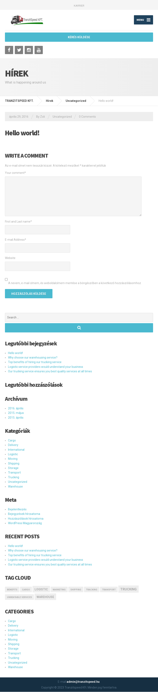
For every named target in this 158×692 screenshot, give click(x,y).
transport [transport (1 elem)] (109, 589)
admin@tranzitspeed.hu (83, 682)
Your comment (15, 172)
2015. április (15, 417)
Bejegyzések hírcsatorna (24, 514)
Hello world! (15, 353)
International (16, 449)
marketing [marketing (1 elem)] (59, 589)
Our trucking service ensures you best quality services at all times (50, 371)
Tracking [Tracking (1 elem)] (91, 589)
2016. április (15, 408)
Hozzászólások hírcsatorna (25, 518)
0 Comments (87, 116)
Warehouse (15, 486)
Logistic (13, 454)
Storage (13, 468)
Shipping (13, 463)
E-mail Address (15, 240)
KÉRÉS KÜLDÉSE (79, 37)
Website (10, 258)
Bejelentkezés (17, 509)
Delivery (13, 445)
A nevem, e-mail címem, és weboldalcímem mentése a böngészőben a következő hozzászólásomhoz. (75, 283)
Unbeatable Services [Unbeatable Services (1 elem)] (19, 597)
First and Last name (18, 221)
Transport (14, 472)
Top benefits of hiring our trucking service (35, 362)
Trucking (13, 477)
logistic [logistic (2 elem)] (41, 589)
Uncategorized (62, 116)
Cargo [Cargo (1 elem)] (26, 589)
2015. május (16, 413)
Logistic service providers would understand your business (45, 366)
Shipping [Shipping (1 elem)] (75, 589)
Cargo (12, 440)
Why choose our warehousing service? (32, 357)
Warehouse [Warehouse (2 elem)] (45, 597)
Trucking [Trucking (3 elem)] (128, 589)
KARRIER (79, 5)
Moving (12, 459)
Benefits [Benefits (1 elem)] (12, 589)
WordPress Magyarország (25, 523)
